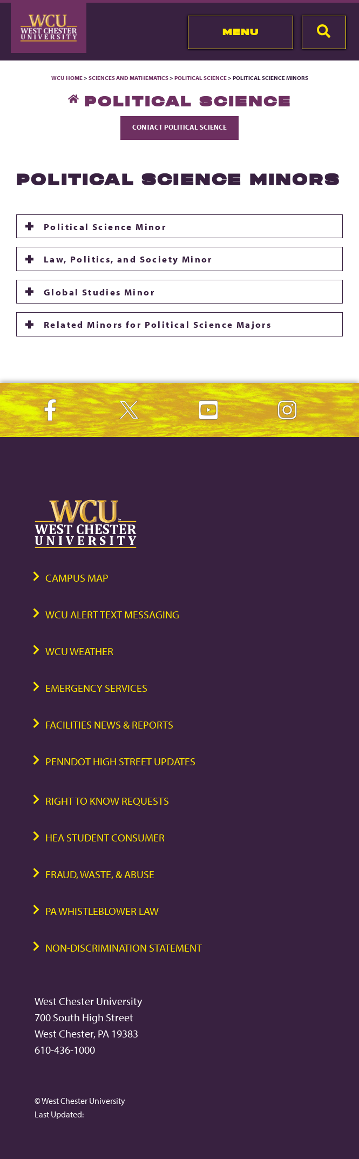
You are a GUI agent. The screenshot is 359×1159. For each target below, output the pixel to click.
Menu (240, 32)
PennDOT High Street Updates (120, 761)
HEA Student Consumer (105, 837)
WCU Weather (79, 651)
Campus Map (77, 577)
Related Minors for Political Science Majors (158, 324)
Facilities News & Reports (109, 724)
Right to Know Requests (107, 800)
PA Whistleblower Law (102, 911)
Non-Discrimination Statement (123, 947)
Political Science (200, 78)
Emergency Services (96, 688)
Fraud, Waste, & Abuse (99, 874)
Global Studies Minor (99, 292)
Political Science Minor (105, 226)
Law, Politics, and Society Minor (128, 259)
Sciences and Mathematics (128, 78)
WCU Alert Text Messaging (112, 614)
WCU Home (67, 78)
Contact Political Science (179, 127)
